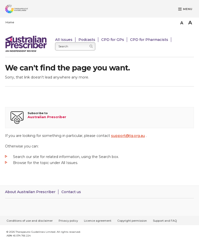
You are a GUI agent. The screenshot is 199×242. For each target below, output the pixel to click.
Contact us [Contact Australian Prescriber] (71, 192)
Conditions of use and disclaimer (30, 220)
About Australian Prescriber (30, 192)
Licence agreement (97, 220)
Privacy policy (68, 220)
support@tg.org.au (128, 135)
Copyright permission (132, 220)
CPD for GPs (112, 39)
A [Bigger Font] (190, 23)
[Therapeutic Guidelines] (22, 10)
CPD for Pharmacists (149, 39)
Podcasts (86, 39)
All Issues (63, 39)
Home (10, 22)
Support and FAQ (165, 220)
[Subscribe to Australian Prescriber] (99, 117)
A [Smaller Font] (181, 23)
